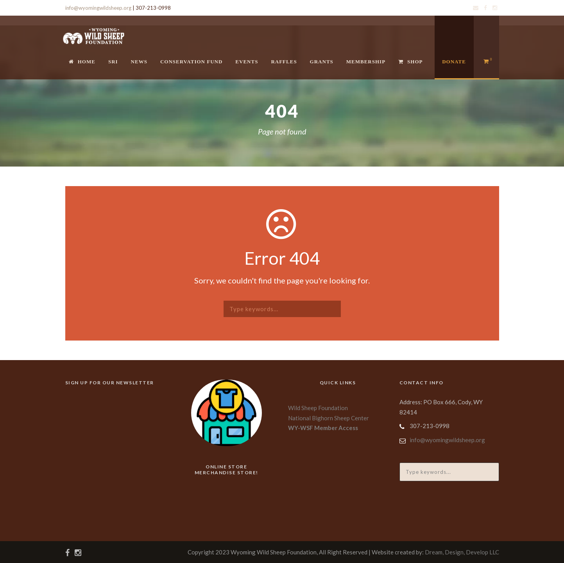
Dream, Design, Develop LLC (462, 552)
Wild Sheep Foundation (318, 407)
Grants (321, 62)
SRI (113, 62)
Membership (365, 62)
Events (246, 62)
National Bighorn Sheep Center (328, 417)
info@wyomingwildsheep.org (98, 8)
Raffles (284, 62)
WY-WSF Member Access (323, 427)
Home (82, 62)
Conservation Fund (191, 62)
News (139, 62)
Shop (410, 62)
